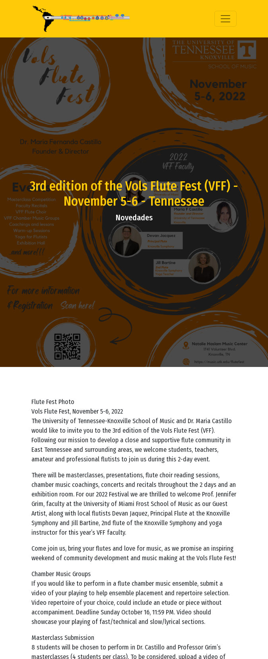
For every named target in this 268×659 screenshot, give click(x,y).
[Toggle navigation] (225, 19)
